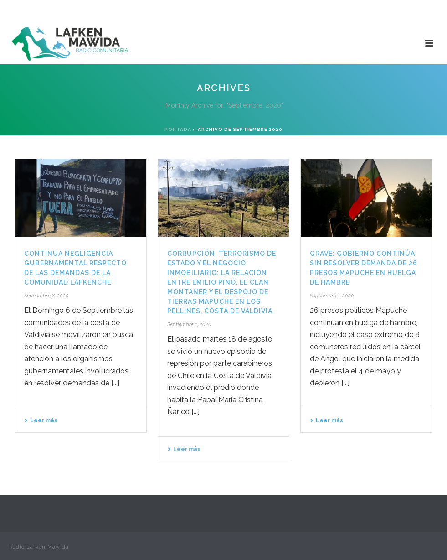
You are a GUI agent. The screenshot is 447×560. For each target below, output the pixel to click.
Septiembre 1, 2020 (189, 324)
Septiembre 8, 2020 (46, 296)
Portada (177, 129)
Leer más (40, 420)
